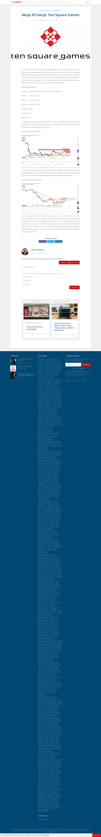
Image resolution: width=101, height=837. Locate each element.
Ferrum (47, 522)
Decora (41, 490)
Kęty (51, 588)
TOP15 (45, 769)
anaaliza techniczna (45, 10)
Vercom (41, 781)
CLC (44, 469)
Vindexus (45, 784)
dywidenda (42, 505)
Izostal (51, 582)
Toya (40, 772)
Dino (40, 496)
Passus (41, 671)
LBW (49, 600)
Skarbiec (41, 736)
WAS (55, 787)
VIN (40, 784)
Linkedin (58, 241)
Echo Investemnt (48, 508)
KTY (56, 597)
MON (40, 635)
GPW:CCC (49, 546)
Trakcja (51, 772)
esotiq (37, 322)
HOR (53, 567)
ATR (40, 427)
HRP (40, 570)
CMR (45, 472)
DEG (47, 490)
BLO (40, 445)
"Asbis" (41, 365)
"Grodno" (41, 374)
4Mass (48, 401)
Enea (49, 511)
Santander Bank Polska (53, 718)
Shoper (41, 733)
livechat (41, 603)
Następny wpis (64, 301)
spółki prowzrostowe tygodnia (47, 745)
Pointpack (51, 692)
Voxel (45, 787)
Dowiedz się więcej (44, 835)
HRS (45, 570)
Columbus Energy (52, 475)
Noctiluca (46, 650)
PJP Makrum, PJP (54, 683)
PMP (40, 692)
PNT (45, 692)
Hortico (59, 567)
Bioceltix (41, 439)
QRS (57, 706)
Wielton (54, 790)
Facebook (42, 241)
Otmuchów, (42, 668)
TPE (45, 772)
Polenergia (42, 695)
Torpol (57, 769)
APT (40, 424)
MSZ (60, 641)
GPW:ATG (54, 543)
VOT (52, 784)
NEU (54, 644)
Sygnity (60, 760)
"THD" (59, 389)
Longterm (17, 829)
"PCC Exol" (47, 386)
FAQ (70, 2)
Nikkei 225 (57, 647)
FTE (57, 525)
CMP (40, 472)
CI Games (56, 466)
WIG (60, 790)
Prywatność (68, 380)
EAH (40, 322)
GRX (40, 561)
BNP (45, 448)
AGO (50, 404)
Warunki (74, 380)
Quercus (41, 709)
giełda (40, 537)
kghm (56, 588)
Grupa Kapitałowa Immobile (46, 555)
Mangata (53, 609)
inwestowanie (58, 576)
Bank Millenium (43, 433)
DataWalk (46, 487)
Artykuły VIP (57, 2)
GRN (55, 549)
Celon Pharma (56, 463)
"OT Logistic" (48, 383)
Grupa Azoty (42, 552)
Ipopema (45, 579)
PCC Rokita (42, 674)
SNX (52, 739)
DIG (47, 493)
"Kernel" (50, 380)
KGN (40, 591)
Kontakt (64, 2)
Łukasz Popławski (43, 20)
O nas (30, 2)
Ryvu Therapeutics (54, 712)
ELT (40, 511)
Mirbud (41, 626)
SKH (47, 736)
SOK (57, 739)
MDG (50, 614)
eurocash (46, 517)
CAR (54, 460)
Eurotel (54, 517)
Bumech (41, 457)
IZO (52, 579)
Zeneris (46, 807)
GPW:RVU (41, 549)
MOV (52, 638)
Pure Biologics (53, 704)
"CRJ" (46, 371)
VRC (50, 787)
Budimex (58, 454)
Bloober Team (47, 445)
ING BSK (41, 576)
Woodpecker (55, 798)
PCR (53, 674)
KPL (59, 594)
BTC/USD (51, 454)
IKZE (44, 573)
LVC (58, 603)
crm (52, 481)
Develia (41, 493)
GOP (56, 540)
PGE (46, 680)
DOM (56, 496)
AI (60, 404)
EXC (59, 517)
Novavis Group (56, 650)
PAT (46, 671)
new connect (42, 647)
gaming (53, 531)
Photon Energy (43, 683)
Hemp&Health (55, 564)
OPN (56, 662)
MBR (59, 611)
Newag (50, 647)
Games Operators (44, 531)
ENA (44, 511)
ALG (60, 407)
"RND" (46, 389)
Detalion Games (55, 490)
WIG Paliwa (42, 796)
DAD (49, 484)
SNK (47, 739)
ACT (59, 401)
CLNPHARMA (56, 469)
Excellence (42, 519)
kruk (50, 597)
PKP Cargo (46, 689)
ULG (45, 775)
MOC (48, 632)
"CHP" (40, 371)
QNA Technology (48, 706)
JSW (58, 585)
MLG (55, 626)
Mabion (46, 606)
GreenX (49, 549)
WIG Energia (42, 793)
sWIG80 (53, 760)
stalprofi (41, 751)
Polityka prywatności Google (47, 273)
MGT (47, 623)
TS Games (58, 772)
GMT (51, 540)
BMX (40, 448)
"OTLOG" (56, 383)
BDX (45, 436)
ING (59, 573)
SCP (58, 721)
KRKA (40, 597)
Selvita (59, 727)
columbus (41, 475)
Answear (59, 419)
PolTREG (41, 701)
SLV (58, 736)
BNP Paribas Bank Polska (45, 451)
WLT (48, 798)
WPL (40, 801)
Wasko (41, 790)
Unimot (52, 778)
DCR (53, 487)
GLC (50, 537)
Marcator (41, 611)
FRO (52, 525)
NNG (40, 650)
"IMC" (45, 377)
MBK (54, 611)
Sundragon (52, 757)
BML (60, 445)
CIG (40, 469)
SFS (49, 730)
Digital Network (54, 493)
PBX (59, 671)
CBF (40, 463)
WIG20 (57, 796)
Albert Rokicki (59, 334)
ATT (51, 427)
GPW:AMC (46, 543)
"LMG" (40, 383)
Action (40, 404)
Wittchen (41, 798)
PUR (45, 704)
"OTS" (40, 386)
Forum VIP (49, 2)
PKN (40, 686)
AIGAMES (41, 407)
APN (54, 422)
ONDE (51, 659)
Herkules (41, 567)
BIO (55, 436)
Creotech (41, 481)
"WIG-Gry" (58, 392)
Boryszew (57, 451)
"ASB (58, 362)
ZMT (56, 807)
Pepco (40, 680)
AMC (54, 410)
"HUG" (48, 374)
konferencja (51, 594)
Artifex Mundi (52, 424)
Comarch (41, 478)
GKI (46, 537)
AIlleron (49, 407)
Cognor (56, 472)
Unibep (46, 778)
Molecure (54, 632)
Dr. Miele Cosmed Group (45, 502)
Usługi (35, 2)
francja (46, 525)
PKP (40, 689)
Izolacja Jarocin (43, 582)
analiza (41, 416)
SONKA (41, 742)
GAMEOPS (49, 528)
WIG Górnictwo (52, 793)
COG (50, 472)
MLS (49, 629)
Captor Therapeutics (44, 460)
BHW (50, 436)
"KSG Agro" (58, 380)
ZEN (40, 807)
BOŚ (40, 454)
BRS (45, 454)
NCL (49, 644)
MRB (50, 641)
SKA (59, 733)
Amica (40, 413)
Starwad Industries (44, 754)
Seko (40, 727)
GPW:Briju (41, 546)
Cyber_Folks (42, 484)
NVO (55, 653)
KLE (54, 591)
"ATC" (54, 365)
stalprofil (48, 751)
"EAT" (57, 371)
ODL (45, 656)
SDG (51, 724)
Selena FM (51, 727)
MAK (52, 606)
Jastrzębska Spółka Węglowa (46, 585)
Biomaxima (49, 439)
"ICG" (40, 377)
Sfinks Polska (42, 730)
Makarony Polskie (43, 609)
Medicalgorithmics (44, 617)
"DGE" (51, 371)
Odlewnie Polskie (54, 656)
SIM (47, 733)
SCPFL (40, 724)
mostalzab (54, 635)
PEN (47, 677)
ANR (53, 419)
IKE (40, 573)
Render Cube (42, 712)
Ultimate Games (53, 775)
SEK (56, 724)
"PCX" (54, 386)
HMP (47, 567)
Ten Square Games (57, 10)
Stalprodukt (57, 748)
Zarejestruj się (74, 262)
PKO (53, 686)
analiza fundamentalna (51, 416)
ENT (40, 514)
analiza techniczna (30, 322)
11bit (45, 398)
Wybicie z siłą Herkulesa (24, 366)
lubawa (52, 603)
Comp (48, 478)
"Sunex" (53, 389)
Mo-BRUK (41, 632)
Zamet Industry (49, 804)
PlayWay (54, 689)
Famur (49, 519)
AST (59, 424)
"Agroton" (41, 359)
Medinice (54, 617)
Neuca (60, 644)
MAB (40, 606)
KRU (45, 597)
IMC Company (52, 573)
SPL (46, 742)
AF (45, 404)
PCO (48, 674)
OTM (58, 665)
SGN (54, 730)
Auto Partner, (42, 430)
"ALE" (48, 359)
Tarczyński (56, 763)
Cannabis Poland (50, 457)
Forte (40, 525)
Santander (42, 718)
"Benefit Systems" (50, 368)
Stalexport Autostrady (45, 748)
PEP (57, 677)
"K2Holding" (42, 380)
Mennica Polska (43, 620)
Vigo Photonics (55, 781)
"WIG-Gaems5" (48, 392)
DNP (51, 496)
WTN (50, 801)
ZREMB (45, 810)
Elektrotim (58, 508)
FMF (52, 522)
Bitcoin (58, 442)
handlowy (56, 561)
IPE (40, 579)
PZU (60, 704)
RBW (55, 709)
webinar (47, 790)
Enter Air (46, 514)
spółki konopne (54, 742)
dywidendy (50, 505)
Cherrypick (48, 466)
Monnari (46, 635)
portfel (59, 701)
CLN (49, 469)
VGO (47, 781)
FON (57, 522)
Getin (56, 534)
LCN (54, 600)
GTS (50, 561)
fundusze (41, 528)
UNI (40, 778)
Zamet (40, 804)
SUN (45, 757)
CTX (57, 481)
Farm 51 (55, 519)
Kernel (45, 588)
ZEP (51, 807)
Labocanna (42, 600)
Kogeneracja (42, 594)
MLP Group (42, 629)
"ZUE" (59, 395)
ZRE (40, 810)
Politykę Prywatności (76, 371)
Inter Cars (48, 576)
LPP (47, 603)
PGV (51, 680)
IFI (53, 570)
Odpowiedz (74, 287)
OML (40, 659)
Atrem (45, 427)
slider (52, 736)
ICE (49, 570)
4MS (54, 401)
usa (58, 778)
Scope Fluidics (50, 721)
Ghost (58, 829)
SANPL (54, 715)
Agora (55, 404)
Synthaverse (42, 763)
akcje (54, 407)
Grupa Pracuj (54, 558)
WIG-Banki (50, 796)
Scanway (41, 721)
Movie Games (42, 641)
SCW (46, 724)
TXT (40, 775)
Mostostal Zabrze (43, 638)
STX (40, 757)
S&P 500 (41, 715)
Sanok (47, 715)
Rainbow (48, 709)
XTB (55, 801)
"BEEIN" (41, 368)
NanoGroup (42, 644)
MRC (55, 641)
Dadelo (55, 484)
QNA (40, 706)
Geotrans (49, 534)
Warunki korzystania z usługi (57, 273)
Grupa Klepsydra (43, 558)
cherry (40, 466)
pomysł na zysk (50, 701)
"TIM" (40, 392)
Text (40, 769)
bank (50, 430)
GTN (45, 561)
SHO (59, 730)
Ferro (40, 522)
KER (40, 588)
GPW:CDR (57, 546)
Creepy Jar (55, 478)
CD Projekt (46, 463)
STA (59, 745)
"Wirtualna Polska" (44, 395)
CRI (47, 481)
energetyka (57, 511)
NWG (40, 656)
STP (57, 754)
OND (45, 659)
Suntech (41, 760)
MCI (40, 614)
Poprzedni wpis (36, 301)
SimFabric (53, 733)
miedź (52, 623)
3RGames (41, 401)
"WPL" (53, 395)
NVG (50, 653)
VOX (40, 787)
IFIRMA (59, 570)
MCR (45, 614)
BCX (40, 436)
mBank (48, 611)
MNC (54, 629)
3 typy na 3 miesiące (54, 398)
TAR (49, 763)
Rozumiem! (97, 835)
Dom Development (44, 499)
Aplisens (47, 422)
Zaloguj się (64, 262)
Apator (41, 422)
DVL (56, 502)
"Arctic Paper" (50, 362)
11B (40, 398)
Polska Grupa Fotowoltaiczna (47, 698)
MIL (58, 623)
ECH (40, 508)
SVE (47, 760)
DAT (40, 487)
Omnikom (47, 829)
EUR (40, 517)
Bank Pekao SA (54, 433)
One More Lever (43, 662)
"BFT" (59, 368)
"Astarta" (47, 365)
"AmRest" (41, 362)
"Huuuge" (55, 374)
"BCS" (60, 365)
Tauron (41, 766)
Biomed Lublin (43, 442)
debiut (58, 487)
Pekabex (41, 677)
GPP (40, 543)
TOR (51, 769)
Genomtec (42, 534)
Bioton (51, 442)
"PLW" (40, 389)
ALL (40, 410)
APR (59, 422)
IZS (57, 582)
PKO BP (59, 686)
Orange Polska (50, 665)
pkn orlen (46, 686)
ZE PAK (58, 804)
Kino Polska (47, 591)
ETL (58, 514)
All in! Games (46, 410)
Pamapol (50, 668)
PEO (52, 677)
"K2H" (51, 377)
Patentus (52, 671)
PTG (40, 704)
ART (45, 424)
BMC (55, 445)
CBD (59, 460)
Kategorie (41, 2)
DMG (45, 496)
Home (25, 2)
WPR (45, 801)
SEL (45, 727)
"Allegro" (54, 359)
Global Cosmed (43, 540)
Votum (58, 784)
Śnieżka (41, 739)
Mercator (52, 620)
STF (53, 754)
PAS (56, 668)
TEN (51, 10)
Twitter (50, 241)
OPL (51, 662)
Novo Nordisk (42, 653)
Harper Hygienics (43, 564)
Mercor (41, 623)
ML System (48, 626)
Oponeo (41, 665)
